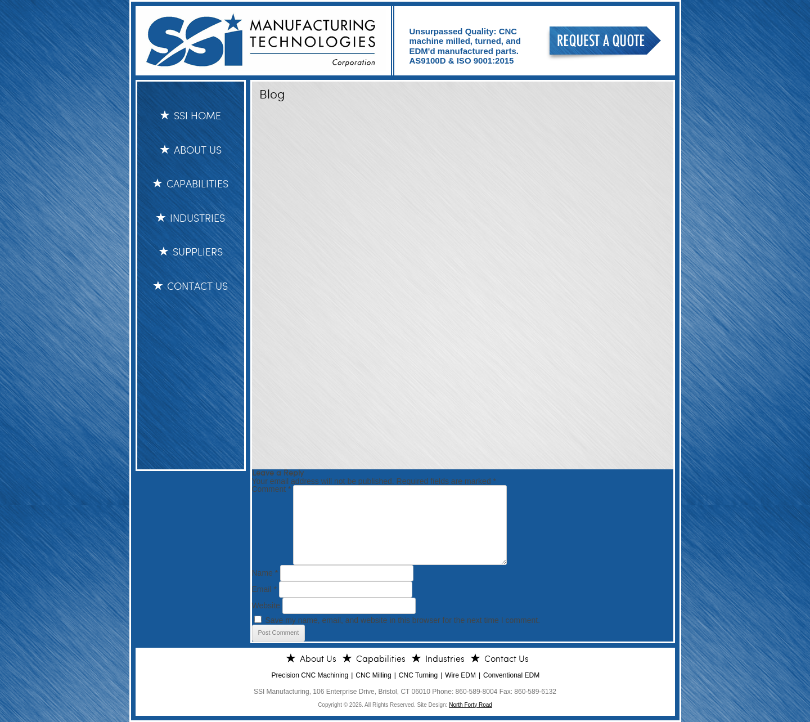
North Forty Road (470, 705)
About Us (198, 150)
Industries (197, 218)
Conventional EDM (511, 675)
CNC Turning (418, 675)
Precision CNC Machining (310, 675)
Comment (271, 489)
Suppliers (198, 252)
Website (266, 605)
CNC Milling (373, 675)
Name (265, 572)
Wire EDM (460, 675)
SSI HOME (197, 116)
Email (264, 589)
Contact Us (197, 286)
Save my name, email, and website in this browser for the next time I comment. (402, 620)
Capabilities (197, 184)
